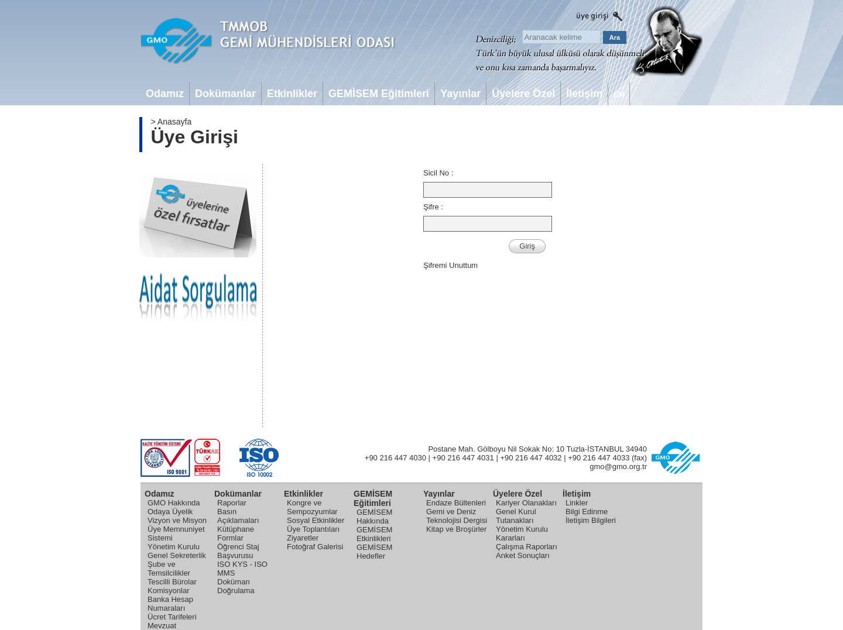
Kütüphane (235, 529)
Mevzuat (162, 625)
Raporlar (231, 502)
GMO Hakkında (174, 502)
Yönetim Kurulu (174, 546)
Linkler (577, 502)
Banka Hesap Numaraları (170, 603)
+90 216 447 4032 (530, 457)
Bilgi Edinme (587, 511)
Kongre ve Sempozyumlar (312, 507)
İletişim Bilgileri (591, 520)
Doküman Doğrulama (236, 586)
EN (619, 94)
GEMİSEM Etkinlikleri (374, 534)
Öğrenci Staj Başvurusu (238, 551)
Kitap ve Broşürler (456, 529)
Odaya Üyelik (170, 511)
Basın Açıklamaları (238, 516)
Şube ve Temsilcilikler (169, 568)
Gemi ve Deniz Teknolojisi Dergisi (456, 516)
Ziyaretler (302, 537)
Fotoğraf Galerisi (315, 546)
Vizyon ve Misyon (177, 520)
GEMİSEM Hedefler (374, 551)
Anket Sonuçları (523, 555)
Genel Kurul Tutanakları (516, 516)
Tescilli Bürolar (172, 581)
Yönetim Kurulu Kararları (522, 533)
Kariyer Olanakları (526, 502)
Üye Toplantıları (313, 529)
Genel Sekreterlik (177, 555)
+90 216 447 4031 (463, 457)
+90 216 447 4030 (395, 457)
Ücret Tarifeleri (172, 616)
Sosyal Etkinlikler (315, 520)
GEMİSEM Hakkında (374, 516)
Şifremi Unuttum (450, 265)
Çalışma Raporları (526, 546)
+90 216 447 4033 (598, 457)
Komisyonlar (169, 590)
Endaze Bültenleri (456, 502)
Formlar (230, 537)
